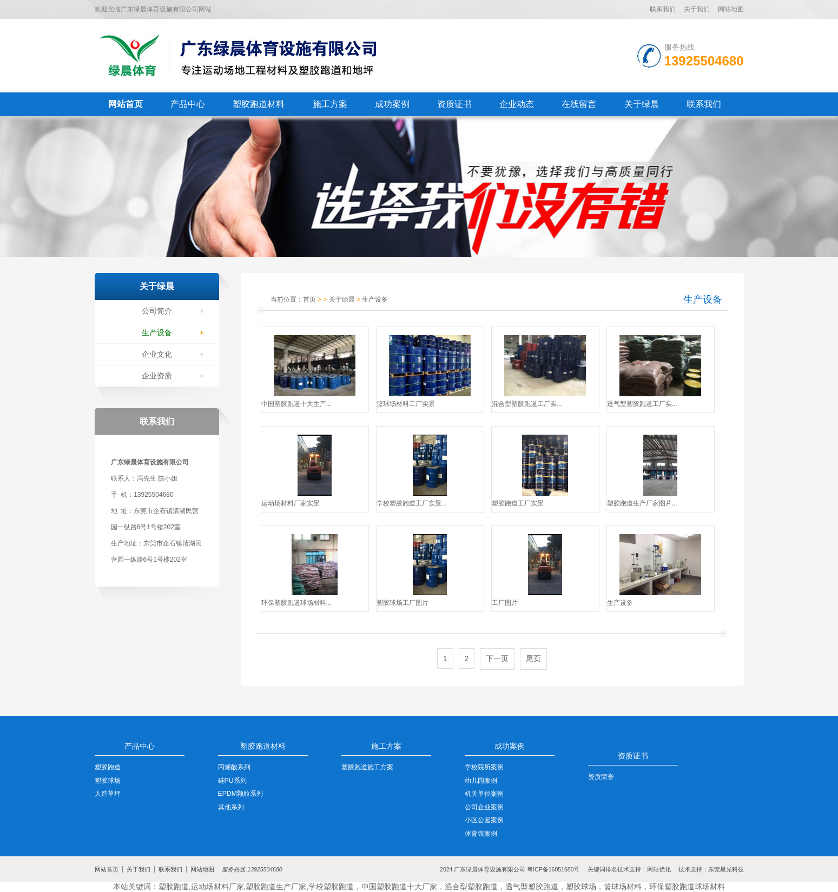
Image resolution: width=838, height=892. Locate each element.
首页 (309, 299)
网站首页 (125, 104)
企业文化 (157, 354)
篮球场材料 (623, 886)
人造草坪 (108, 793)
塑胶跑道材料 (259, 104)
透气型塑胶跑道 (531, 886)
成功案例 (392, 104)
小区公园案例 (484, 820)
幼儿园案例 (481, 780)
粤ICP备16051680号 (553, 869)
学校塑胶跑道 (331, 886)
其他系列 (231, 807)
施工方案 (330, 104)
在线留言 (579, 104)
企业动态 (516, 104)
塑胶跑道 (108, 767)
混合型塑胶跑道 (471, 886)
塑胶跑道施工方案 (367, 767)
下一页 (497, 658)
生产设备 (157, 332)
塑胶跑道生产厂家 (276, 886)
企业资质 (157, 375)
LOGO (237, 55)
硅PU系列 (232, 780)
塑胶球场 (108, 780)
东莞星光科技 (726, 869)
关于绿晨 (641, 104)
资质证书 (454, 104)
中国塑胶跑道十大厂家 (399, 886)
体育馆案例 (481, 833)
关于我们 (697, 9)
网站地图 (731, 9)
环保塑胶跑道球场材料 (687, 886)
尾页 (533, 658)
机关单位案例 (484, 793)
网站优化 (659, 869)
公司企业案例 (484, 807)
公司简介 (157, 311)
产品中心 (187, 104)
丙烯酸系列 (234, 767)
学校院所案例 (484, 767)
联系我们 (663, 9)
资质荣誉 (601, 777)
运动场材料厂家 (217, 886)
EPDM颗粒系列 (240, 793)
